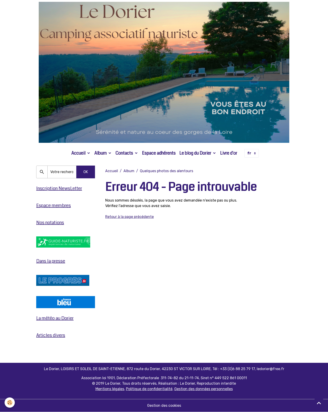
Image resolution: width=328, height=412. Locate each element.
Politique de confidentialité (149, 389)
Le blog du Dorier (195, 153)
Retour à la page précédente (129, 217)
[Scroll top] (319, 403)
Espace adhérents (159, 153)
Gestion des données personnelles (203, 389)
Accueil (78, 153)
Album (101, 153)
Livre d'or (228, 153)
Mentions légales (109, 389)
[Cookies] (10, 402)
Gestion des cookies (164, 405)
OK (85, 172)
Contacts (124, 153)
